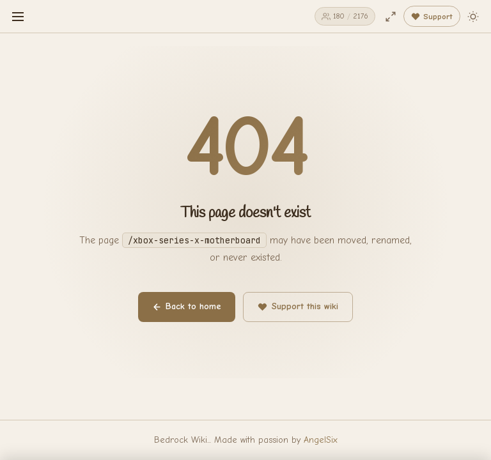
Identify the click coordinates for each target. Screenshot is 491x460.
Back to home (186, 306)
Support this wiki (298, 306)
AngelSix (321, 439)
